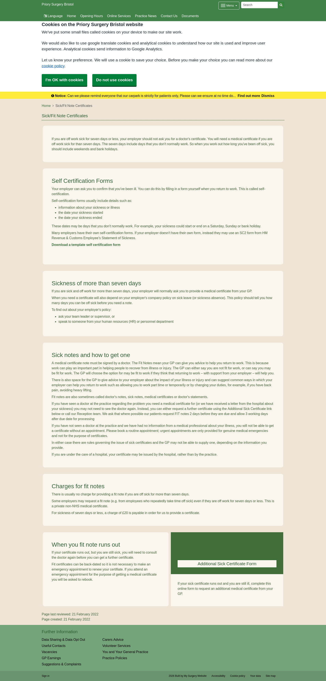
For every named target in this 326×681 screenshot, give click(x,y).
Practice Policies (114, 658)
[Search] (259, 5)
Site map (271, 676)
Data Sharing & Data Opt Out (63, 639)
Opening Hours (91, 16)
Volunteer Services (116, 645)
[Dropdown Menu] (228, 6)
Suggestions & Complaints (61, 664)
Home (71, 16)
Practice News (146, 16)
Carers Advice (113, 639)
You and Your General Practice (125, 651)
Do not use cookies (114, 80)
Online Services (119, 16)
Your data (255, 676)
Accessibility (218, 676)
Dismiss (267, 95)
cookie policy (53, 66)
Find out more (249, 95)
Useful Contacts (54, 645)
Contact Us (169, 16)
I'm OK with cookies (64, 80)
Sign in (45, 676)
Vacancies (49, 651)
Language (53, 16)
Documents (190, 16)
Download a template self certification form (86, 244)
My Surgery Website (195, 676)
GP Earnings (51, 658)
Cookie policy (237, 676)
